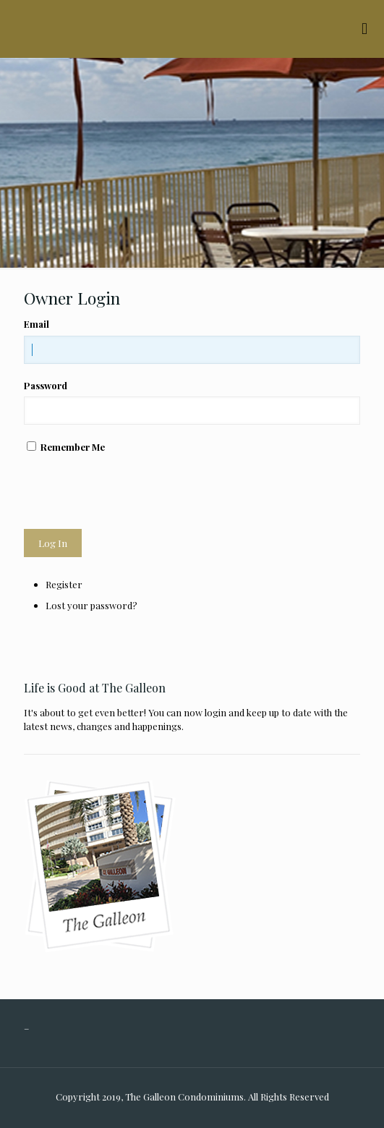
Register (64, 584)
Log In (52, 543)
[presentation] (134, 491)
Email (36, 324)
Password (45, 385)
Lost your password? (91, 605)
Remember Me (72, 447)
